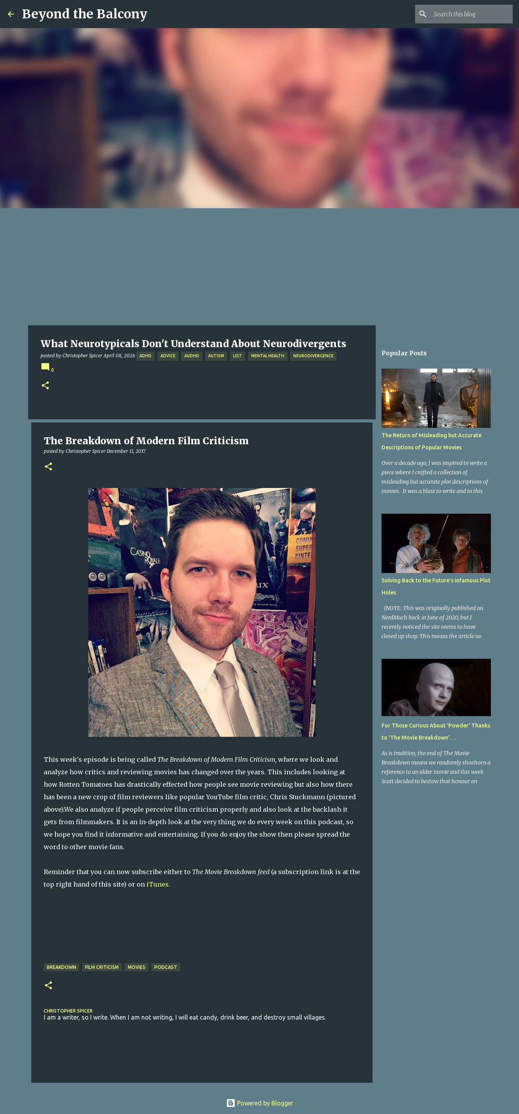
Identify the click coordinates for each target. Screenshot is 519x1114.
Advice (168, 355)
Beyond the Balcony (84, 14)
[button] (45, 386)
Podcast (165, 967)
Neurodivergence (313, 355)
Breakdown (61, 967)
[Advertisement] (259, 266)
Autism (216, 355)
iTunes (157, 884)
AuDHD (191, 355)
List (237, 355)
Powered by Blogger (259, 1103)
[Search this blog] (472, 14)
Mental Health (267, 355)
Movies (136, 967)
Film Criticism (102, 967)
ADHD (145, 355)
